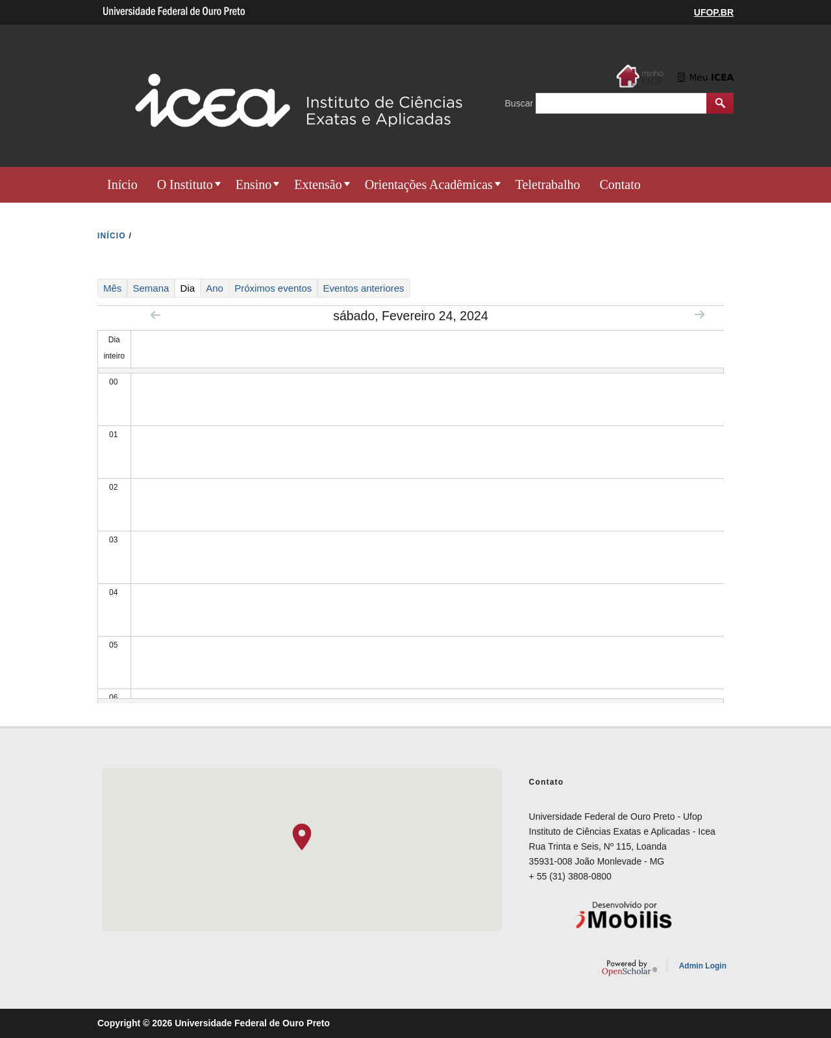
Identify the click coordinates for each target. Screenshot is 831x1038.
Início (122, 184)
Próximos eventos (273, 288)
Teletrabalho (547, 184)
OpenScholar (629, 967)
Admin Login (702, 965)
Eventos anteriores (363, 288)
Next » (699, 314)
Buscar (520, 103)
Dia (190, 288)
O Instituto (185, 184)
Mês (112, 288)
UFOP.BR (714, 12)
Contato (619, 184)
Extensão (317, 184)
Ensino (254, 184)
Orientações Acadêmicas (429, 184)
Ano (214, 288)
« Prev (155, 314)
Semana (151, 288)
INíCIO (111, 235)
